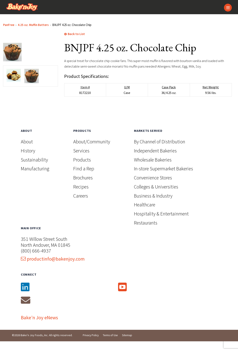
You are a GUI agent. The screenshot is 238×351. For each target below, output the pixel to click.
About (27, 150)
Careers (80, 205)
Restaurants (145, 232)
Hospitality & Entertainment (161, 223)
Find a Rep (83, 177)
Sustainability (34, 168)
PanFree (8, 27)
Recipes (81, 196)
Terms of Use (112, 345)
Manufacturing (35, 177)
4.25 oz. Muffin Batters (33, 27)
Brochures (83, 187)
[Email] (60, 309)
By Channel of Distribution (159, 150)
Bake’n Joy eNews (39, 327)
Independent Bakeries (155, 160)
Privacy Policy (91, 345)
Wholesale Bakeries (153, 168)
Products (82, 168)
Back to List (74, 36)
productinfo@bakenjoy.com (53, 268)
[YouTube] (155, 296)
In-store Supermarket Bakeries (163, 177)
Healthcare (144, 214)
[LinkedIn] (60, 296)
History (28, 160)
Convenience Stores (153, 187)
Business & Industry (153, 205)
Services (81, 160)
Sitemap (129, 345)
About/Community (91, 150)
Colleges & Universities (156, 196)
